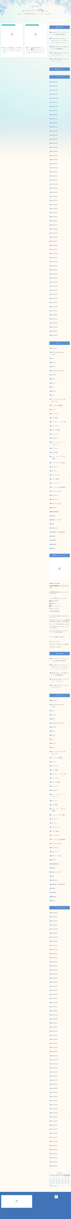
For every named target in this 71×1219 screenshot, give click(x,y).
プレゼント (54, 470)
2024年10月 (54, 147)
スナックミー (55, 434)
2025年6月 (54, 122)
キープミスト (55, 413)
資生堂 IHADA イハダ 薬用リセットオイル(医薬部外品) (60, 47)
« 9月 (50, 1186)
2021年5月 (54, 302)
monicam (53, 374)
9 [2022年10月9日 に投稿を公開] (68, 1178)
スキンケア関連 (55, 430)
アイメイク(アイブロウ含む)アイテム (58, 400)
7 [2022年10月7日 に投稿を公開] (62, 1178)
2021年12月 (54, 278)
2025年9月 (54, 110)
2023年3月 (54, 216)
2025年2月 (54, 135)
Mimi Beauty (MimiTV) (57, 370)
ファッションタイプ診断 (58, 462)
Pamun (53, 383)
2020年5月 (54, 327)
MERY (53, 366)
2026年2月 (54, 90)
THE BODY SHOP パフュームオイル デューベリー (60, 60)
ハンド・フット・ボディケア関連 (58, 457)
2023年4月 (54, 212)
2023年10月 (54, 188)
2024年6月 (54, 159)
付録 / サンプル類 (56, 503)
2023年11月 (54, 184)
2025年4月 (54, 127)
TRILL (53, 395)
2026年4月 (54, 82)
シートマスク (55, 426)
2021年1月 (54, 310)
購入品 (53, 548)
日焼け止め (54, 528)
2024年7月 (54, 155)
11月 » (56, 1186)
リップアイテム (55, 483)
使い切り (53, 507)
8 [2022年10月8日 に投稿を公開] (65, 1178)
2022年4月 (54, 261)
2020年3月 (54, 335)
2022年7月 (54, 249)
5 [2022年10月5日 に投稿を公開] (56, 1178)
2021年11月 (54, 282)
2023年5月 (54, 208)
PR (52, 387)
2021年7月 (54, 294)
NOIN (53, 379)
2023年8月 (54, 196)
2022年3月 (54, 265)
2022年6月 (54, 253)
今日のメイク (55, 499)
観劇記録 (53, 544)
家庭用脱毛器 (55, 511)
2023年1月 (54, 225)
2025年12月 (54, 98)
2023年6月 (54, 204)
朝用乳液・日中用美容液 (58, 532)
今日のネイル (55, 495)
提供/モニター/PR (56, 519)
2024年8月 (54, 151)
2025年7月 (54, 118)
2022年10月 (54, 237)
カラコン (53, 409)
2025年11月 (54, 102)
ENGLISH (54, 348)
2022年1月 (54, 274)
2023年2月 (54, 220)
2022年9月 (54, 241)
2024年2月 (54, 176)
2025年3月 (54, 131)
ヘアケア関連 (55, 479)
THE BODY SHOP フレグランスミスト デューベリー (60, 54)
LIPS (52, 358)
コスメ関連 (54, 417)
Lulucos (53, 362)
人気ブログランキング (7, 1208)
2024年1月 (54, 180)
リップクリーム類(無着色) (58, 487)
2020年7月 (54, 323)
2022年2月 (54, 269)
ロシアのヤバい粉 (56, 491)
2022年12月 (54, 229)
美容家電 (53, 540)
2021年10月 (54, 286)
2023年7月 (54, 200)
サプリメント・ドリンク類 (58, 421)
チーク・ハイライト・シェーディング (58, 443)
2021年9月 (54, 290)
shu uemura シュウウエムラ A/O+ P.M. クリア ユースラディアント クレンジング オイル (60, 40)
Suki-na (53, 391)
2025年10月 (54, 106)
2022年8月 (54, 245)
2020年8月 (54, 318)
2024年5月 (54, 163)
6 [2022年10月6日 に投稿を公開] (59, 1178)
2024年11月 (54, 143)
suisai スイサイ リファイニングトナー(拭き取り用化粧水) (60, 33)
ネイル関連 (54, 452)
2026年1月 (54, 94)
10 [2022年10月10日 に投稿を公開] (50, 1179)
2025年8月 (54, 114)
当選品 (53, 515)
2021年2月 (54, 306)
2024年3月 (54, 171)
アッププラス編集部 (56, 405)
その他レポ (54, 438)
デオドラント (55, 448)
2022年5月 (54, 257)
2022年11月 (54, 233)
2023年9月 (54, 192)
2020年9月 (54, 314)
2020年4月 (54, 331)
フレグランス (55, 466)
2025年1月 (54, 139)
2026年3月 (54, 86)
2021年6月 (54, 298)
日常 (52, 524)
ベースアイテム (55, 475)
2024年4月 (54, 167)
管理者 (53, 536)
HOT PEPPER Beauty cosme (57, 353)
